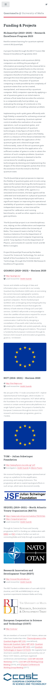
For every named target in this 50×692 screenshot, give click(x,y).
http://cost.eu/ (11, 629)
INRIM (6, 534)
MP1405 (26, 647)
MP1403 (30, 644)
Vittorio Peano (36, 468)
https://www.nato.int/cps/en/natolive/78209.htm (25, 516)
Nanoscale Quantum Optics (15, 644)
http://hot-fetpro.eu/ (14, 383)
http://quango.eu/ (13, 276)
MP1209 (22, 641)
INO (13, 534)
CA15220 (26, 650)
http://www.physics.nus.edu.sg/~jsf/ (20, 465)
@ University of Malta (24, 13)
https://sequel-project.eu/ (16, 519)
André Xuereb (26, 279)
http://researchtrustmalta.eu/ (18, 579)
